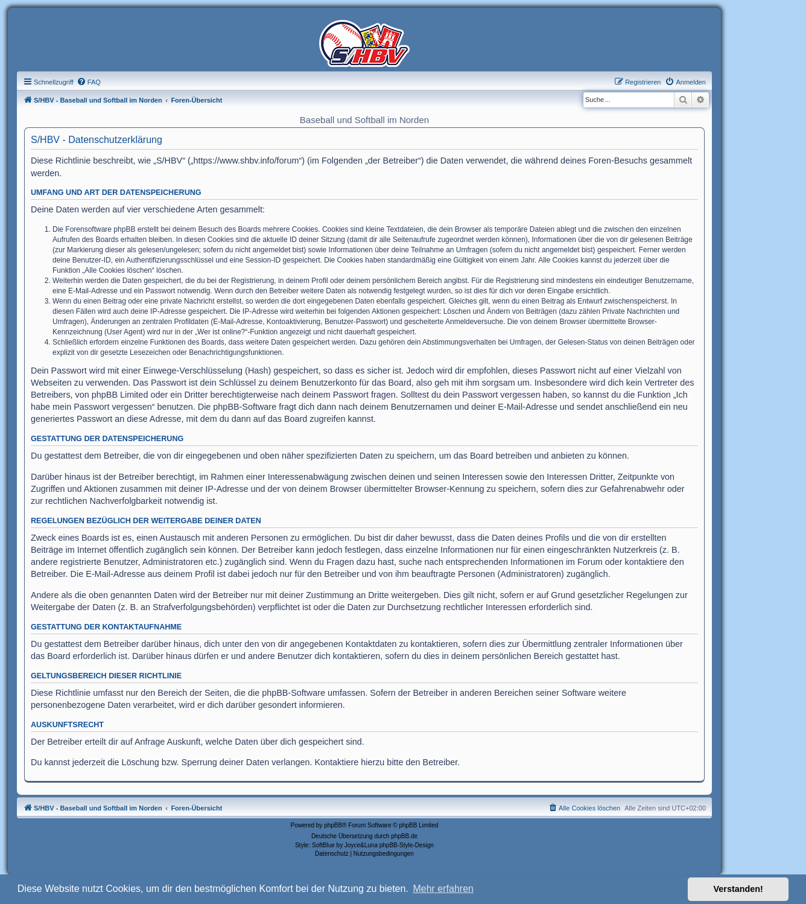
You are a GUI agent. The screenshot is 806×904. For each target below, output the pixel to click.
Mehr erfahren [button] (443, 888)
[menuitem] (89, 82)
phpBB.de (404, 836)
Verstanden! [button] (738, 889)
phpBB (333, 825)
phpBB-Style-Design (406, 845)
